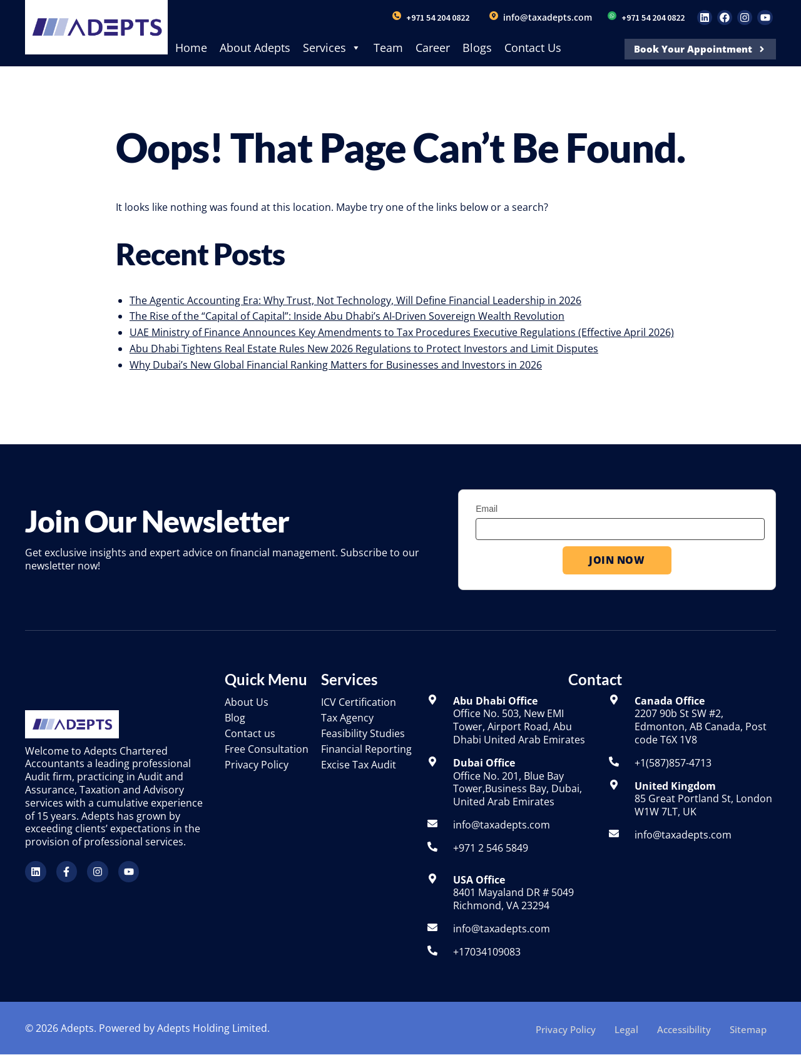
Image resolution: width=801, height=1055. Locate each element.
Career (433, 47)
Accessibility (684, 1028)
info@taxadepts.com (547, 17)
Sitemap (748, 1028)
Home (191, 47)
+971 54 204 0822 (437, 17)
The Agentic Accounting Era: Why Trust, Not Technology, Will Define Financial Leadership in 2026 (355, 300)
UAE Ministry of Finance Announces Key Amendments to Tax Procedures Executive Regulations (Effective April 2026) (402, 332)
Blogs (477, 47)
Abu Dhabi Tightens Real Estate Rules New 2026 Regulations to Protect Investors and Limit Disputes (364, 348)
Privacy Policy (566, 1028)
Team (388, 47)
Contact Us (532, 47)
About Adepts (255, 47)
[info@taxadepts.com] (493, 15)
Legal (626, 1028)
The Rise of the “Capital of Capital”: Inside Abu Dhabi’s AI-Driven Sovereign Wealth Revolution (347, 316)
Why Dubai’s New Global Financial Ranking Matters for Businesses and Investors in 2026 (336, 365)
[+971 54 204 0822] (396, 15)
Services (332, 47)
